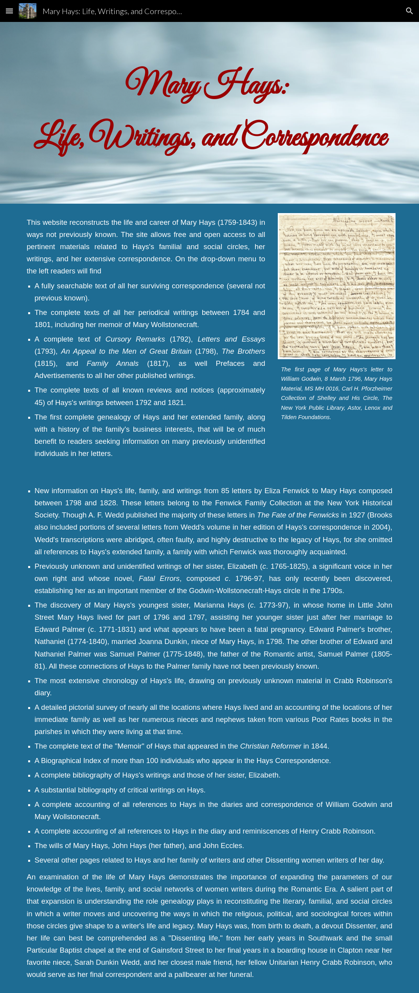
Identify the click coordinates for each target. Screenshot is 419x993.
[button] (9, 11)
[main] (209, 113)
